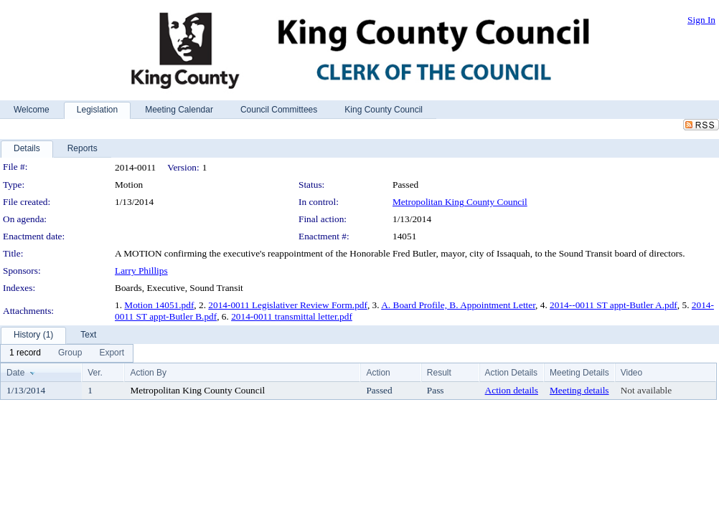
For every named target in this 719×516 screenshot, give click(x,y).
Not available (646, 390)
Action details (511, 390)
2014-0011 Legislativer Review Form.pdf (287, 305)
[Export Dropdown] (111, 353)
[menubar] (66, 353)
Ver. (95, 373)
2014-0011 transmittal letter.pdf (291, 316)
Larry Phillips (141, 270)
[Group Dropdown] (70, 353)
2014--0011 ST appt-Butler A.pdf (613, 305)
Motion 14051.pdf (159, 305)
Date (15, 373)
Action (378, 373)
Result (439, 373)
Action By (148, 373)
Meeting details (579, 390)
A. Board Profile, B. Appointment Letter (458, 305)
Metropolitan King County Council (460, 201)
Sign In (701, 19)
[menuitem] (25, 353)
